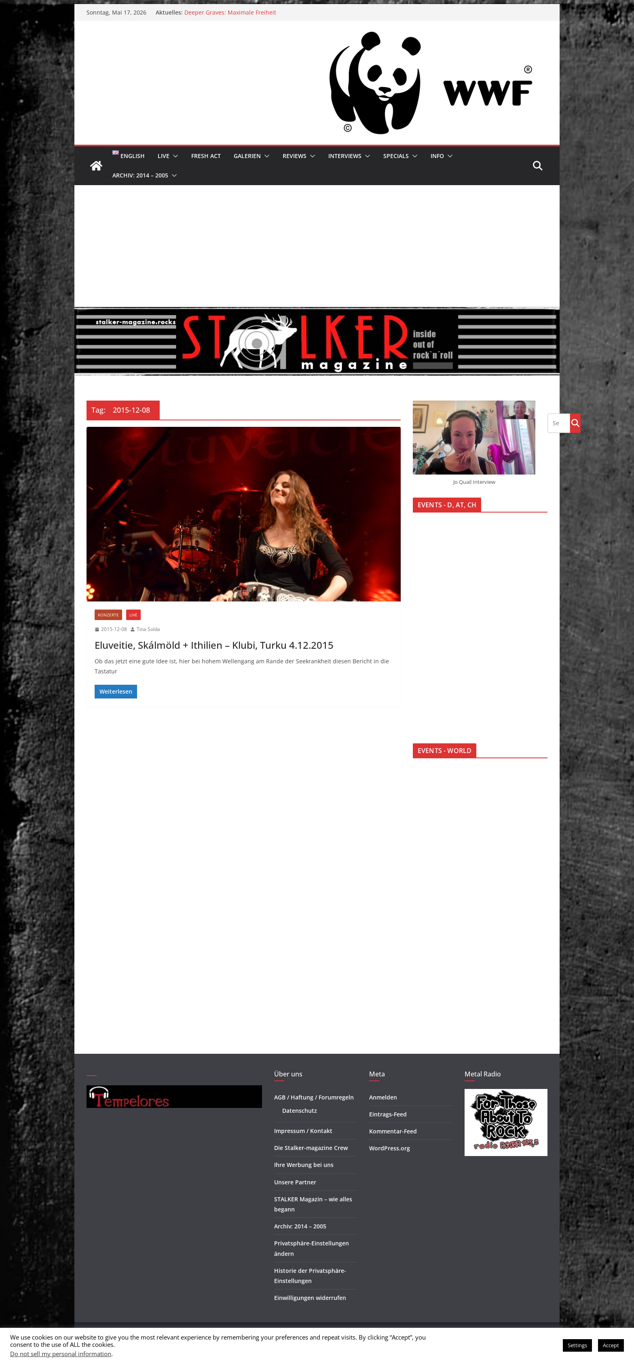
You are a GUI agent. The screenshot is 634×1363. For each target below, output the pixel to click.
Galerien (247, 156)
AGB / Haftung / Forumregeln (314, 1097)
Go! (575, 422)
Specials (396, 156)
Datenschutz (299, 1110)
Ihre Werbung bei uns (304, 1165)
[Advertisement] (317, 245)
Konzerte (108, 615)
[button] (173, 156)
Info (437, 156)
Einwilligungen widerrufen (310, 1298)
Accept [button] (611, 1345)
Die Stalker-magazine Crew (311, 1148)
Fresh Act (206, 156)
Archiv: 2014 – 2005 (140, 175)
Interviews (344, 156)
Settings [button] (577, 1345)
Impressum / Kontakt (303, 1131)
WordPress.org (389, 1148)
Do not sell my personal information (60, 1354)
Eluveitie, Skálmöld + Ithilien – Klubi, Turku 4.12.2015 (214, 645)
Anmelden (383, 1097)
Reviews (294, 156)
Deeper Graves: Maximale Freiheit (230, 12)
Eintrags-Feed (388, 1114)
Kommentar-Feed (393, 1131)
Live (163, 156)
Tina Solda (148, 629)
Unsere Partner (295, 1182)
